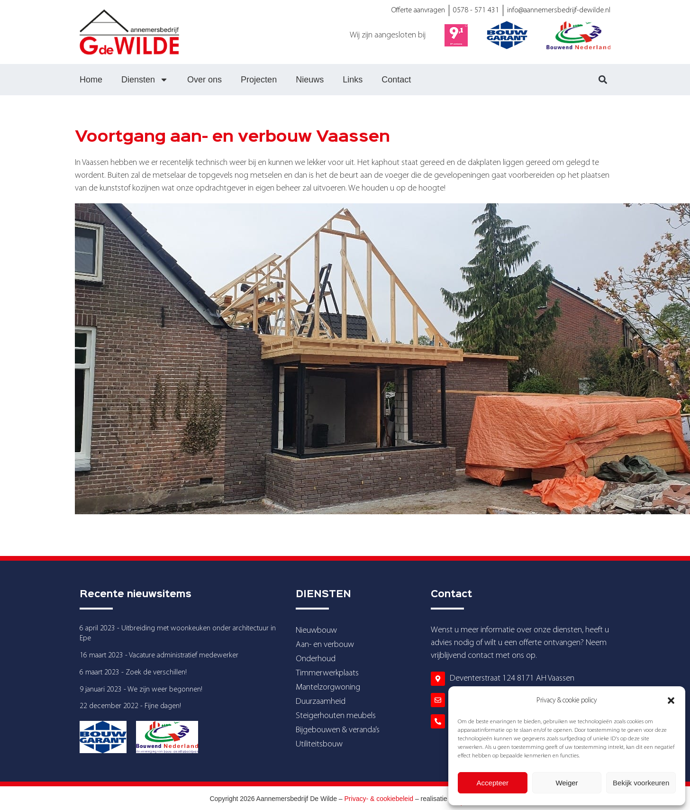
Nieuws (310, 79)
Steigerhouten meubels (336, 715)
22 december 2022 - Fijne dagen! (130, 706)
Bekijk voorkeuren (641, 783)
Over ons (204, 79)
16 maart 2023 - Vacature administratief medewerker (159, 655)
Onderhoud (316, 659)
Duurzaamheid (320, 701)
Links (353, 79)
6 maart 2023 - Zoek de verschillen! (133, 672)
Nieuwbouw (316, 630)
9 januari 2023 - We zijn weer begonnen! (141, 689)
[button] (671, 700)
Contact (396, 79)
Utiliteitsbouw (319, 744)
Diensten (144, 80)
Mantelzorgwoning (328, 687)
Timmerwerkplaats (327, 673)
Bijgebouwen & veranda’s (338, 730)
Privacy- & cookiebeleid (379, 798)
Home (91, 79)
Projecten (259, 79)
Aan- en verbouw (325, 644)
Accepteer (493, 783)
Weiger (566, 783)
